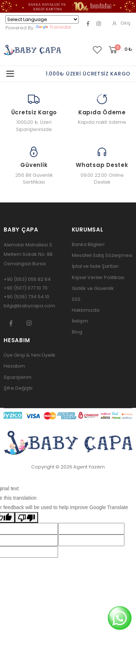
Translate (53, 27)
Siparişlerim (18, 377)
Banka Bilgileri (88, 244)
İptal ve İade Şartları (95, 266)
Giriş (121, 23)
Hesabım (14, 366)
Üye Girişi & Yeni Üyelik (29, 355)
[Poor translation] (26, 517)
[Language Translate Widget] (42, 19)
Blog (77, 331)
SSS (76, 299)
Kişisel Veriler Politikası (98, 277)
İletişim (80, 321)
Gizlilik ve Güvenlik (93, 288)
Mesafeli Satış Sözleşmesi (102, 255)
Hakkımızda (85, 310)
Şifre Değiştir (18, 388)
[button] (119, 50)
